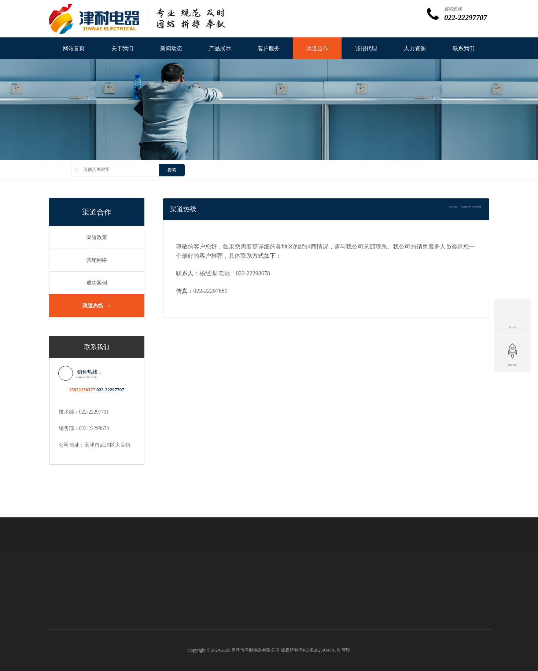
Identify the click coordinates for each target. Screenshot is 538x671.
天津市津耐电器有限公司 (109, 522)
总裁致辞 (58, 617)
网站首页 (74, 48)
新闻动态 (171, 48)
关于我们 (122, 48)
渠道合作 (317, 48)
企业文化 (58, 626)
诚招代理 (366, 48)
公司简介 (58, 607)
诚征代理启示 (224, 595)
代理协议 (220, 614)
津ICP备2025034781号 (319, 650)
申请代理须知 (224, 605)
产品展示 (220, 48)
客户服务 (269, 48)
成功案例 (96, 283)
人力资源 (415, 48)
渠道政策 (96, 237)
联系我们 (464, 48)
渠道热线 (96, 306)
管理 (346, 650)
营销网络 (96, 260)
